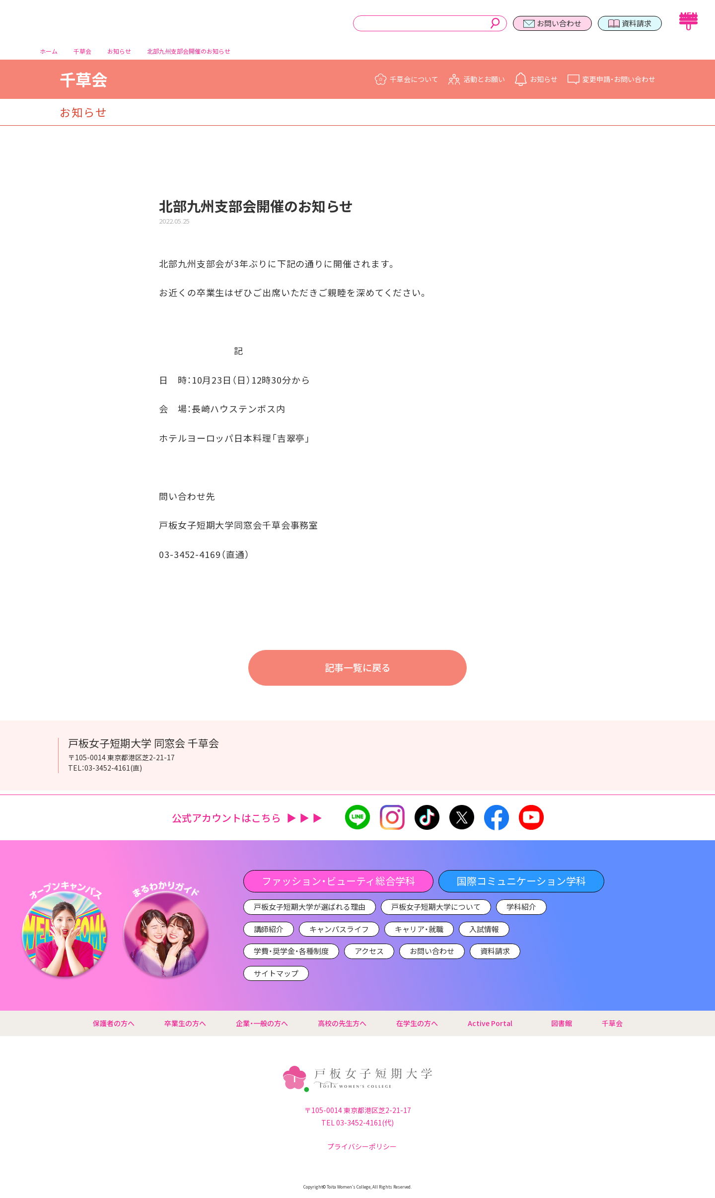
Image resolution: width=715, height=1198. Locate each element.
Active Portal (494, 1023)
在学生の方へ (417, 1023)
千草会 (83, 82)
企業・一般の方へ (262, 1023)
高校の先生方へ (342, 1023)
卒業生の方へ (185, 1023)
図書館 (561, 1023)
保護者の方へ (114, 1023)
